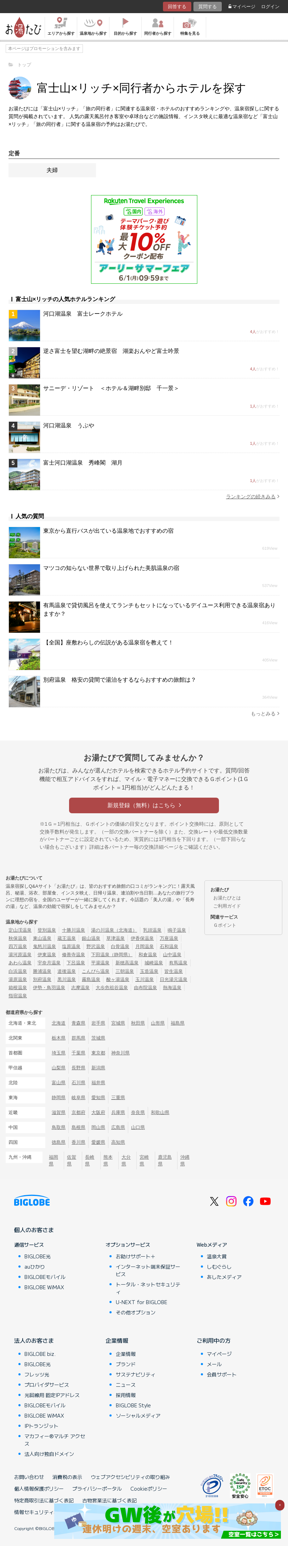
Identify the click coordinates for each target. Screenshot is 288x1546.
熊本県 (108, 1160)
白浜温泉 (18, 971)
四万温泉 (18, 946)
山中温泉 (172, 954)
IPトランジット (41, 1425)
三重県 (118, 1097)
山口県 (138, 1127)
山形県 (158, 1023)
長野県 (78, 1067)
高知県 (118, 1142)
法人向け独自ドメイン (49, 1453)
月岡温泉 (144, 946)
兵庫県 (118, 1112)
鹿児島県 (165, 1160)
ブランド (126, 1364)
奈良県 (138, 1112)
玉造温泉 (149, 971)
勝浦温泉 (42, 971)
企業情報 (117, 1340)
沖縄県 (185, 1160)
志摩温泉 (80, 987)
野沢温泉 (95, 946)
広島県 (118, 1127)
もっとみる (265, 713)
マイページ (241, 6)
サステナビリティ (136, 1374)
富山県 (59, 1082)
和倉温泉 (148, 954)
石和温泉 (169, 946)
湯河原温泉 (20, 954)
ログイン (270, 6)
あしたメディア (224, 1276)
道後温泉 (66, 971)
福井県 (98, 1082)
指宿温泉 (18, 995)
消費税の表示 (67, 1476)
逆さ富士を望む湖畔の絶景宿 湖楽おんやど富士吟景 (111, 351)
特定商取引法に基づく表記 (44, 1500)
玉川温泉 (144, 979)
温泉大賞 (217, 1256)
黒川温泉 (66, 979)
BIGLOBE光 (37, 1256)
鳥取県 (59, 1127)
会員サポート (222, 1374)
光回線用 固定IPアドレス (52, 1394)
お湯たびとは (227, 898)
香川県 (78, 1142)
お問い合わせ (29, 1476)
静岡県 (59, 1097)
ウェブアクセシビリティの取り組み (130, 1476)
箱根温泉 (18, 987)
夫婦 (52, 170)
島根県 (78, 1127)
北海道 (59, 1023)
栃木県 (59, 1038)
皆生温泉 (173, 971)
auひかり (34, 1266)
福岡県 (53, 1160)
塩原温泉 (71, 946)
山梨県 (59, 1067)
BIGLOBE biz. (40, 1353)
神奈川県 (120, 1052)
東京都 (98, 1052)
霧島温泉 (91, 979)
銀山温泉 (91, 938)
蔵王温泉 (66, 938)
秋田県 (138, 1023)
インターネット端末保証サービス (148, 1270)
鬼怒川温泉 (44, 946)
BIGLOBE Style (133, 1405)
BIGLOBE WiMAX (44, 1287)
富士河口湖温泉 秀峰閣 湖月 (83, 463)
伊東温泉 (47, 954)
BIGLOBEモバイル (45, 1276)
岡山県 (98, 1127)
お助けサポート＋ (136, 1256)
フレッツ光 (36, 1374)
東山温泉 (42, 938)
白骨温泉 (120, 946)
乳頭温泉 (152, 930)
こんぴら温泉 (95, 971)
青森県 (78, 1023)
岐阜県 (78, 1097)
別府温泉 (42, 979)
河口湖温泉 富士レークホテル (83, 314)
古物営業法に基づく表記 (109, 1500)
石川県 (78, 1082)
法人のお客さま (34, 1340)
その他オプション (136, 1312)
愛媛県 (98, 1142)
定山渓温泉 (20, 930)
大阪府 (98, 1112)
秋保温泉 (18, 938)
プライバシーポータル (97, 1488)
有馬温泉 (178, 962)
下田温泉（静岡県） (111, 954)
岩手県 (98, 1023)
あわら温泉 (20, 962)
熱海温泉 (172, 987)
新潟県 (98, 1067)
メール (214, 1364)
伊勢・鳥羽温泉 (49, 987)
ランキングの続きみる (252, 496)
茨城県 (98, 1038)
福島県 (178, 1023)
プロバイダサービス (46, 1384)
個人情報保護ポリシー (39, 1488)
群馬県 (78, 1038)
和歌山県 (160, 1112)
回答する (177, 6)
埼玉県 (59, 1052)
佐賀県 (71, 1160)
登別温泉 (47, 930)
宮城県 (118, 1023)
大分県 (126, 1160)
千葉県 (78, 1052)
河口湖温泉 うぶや (68, 425)
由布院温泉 (145, 987)
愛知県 (98, 1097)
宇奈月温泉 (49, 962)
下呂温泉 (76, 962)
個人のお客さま (34, 1229)
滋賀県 (59, 1112)
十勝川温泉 (73, 930)
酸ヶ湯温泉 (117, 979)
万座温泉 (169, 938)
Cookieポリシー (148, 1488)
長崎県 (89, 1160)
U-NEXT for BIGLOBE (141, 1302)
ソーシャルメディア (138, 1415)
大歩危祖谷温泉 (112, 987)
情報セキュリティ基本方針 (44, 1511)
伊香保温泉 (142, 938)
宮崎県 (144, 1160)
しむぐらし (219, 1266)
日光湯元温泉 (173, 979)
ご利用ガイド (227, 906)
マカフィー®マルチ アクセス (54, 1440)
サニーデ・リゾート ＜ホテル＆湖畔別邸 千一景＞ (111, 388)
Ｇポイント (224, 925)
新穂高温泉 (127, 962)
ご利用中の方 (214, 1340)
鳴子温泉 (177, 930)
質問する (207, 6)
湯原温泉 (18, 979)
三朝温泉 (124, 971)
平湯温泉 (100, 962)
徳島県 (59, 1142)
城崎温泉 (154, 962)
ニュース (126, 1384)
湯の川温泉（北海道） (114, 930)
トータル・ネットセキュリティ (148, 1288)
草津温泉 (115, 938)
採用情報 (126, 1394)
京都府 (78, 1112)
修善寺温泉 (73, 954)
